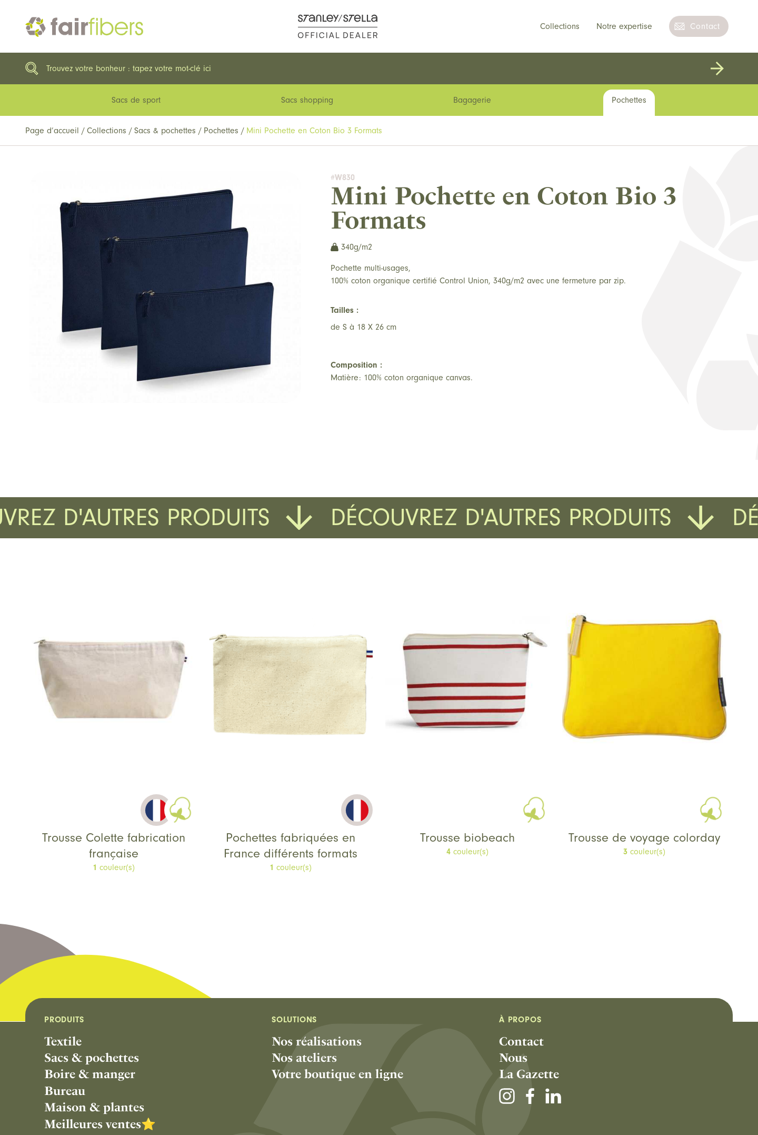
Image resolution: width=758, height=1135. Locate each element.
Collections (560, 26)
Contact (705, 26)
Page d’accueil (52, 130)
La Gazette (529, 1074)
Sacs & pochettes (165, 130)
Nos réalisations (317, 1041)
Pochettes (221, 130)
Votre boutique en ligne (337, 1074)
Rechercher (717, 68)
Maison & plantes (94, 1107)
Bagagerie (472, 100)
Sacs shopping (307, 100)
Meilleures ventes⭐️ (100, 1124)
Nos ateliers (304, 1057)
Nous (513, 1057)
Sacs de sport (136, 100)
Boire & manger (89, 1074)
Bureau (64, 1091)
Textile (63, 1041)
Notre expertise (624, 26)
